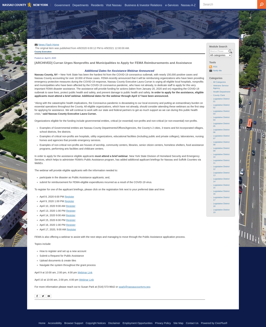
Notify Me (217, 75)
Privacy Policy (163, 323)
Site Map (178, 323)
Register (69, 201)
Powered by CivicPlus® (214, 323)
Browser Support (73, 323)
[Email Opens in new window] (48, 301)
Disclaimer (114, 323)
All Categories (219, 86)
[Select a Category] (220, 59)
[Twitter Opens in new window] (42, 301)
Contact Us (192, 323)
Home (42, 323)
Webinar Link (85, 276)
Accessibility (55, 323)
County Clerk (219, 100)
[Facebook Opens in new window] (37, 301)
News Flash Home (48, 49)
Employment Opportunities (138, 323)
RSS (215, 71)
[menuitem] (62, 5)
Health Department (221, 96)
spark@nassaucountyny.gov (134, 291)
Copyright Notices (96, 323)
